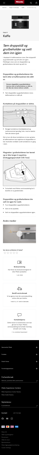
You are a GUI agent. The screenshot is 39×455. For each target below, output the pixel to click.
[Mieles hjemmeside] (19, 3)
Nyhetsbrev (6, 402)
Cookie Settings (6, 447)
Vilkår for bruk (5, 440)
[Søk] (31, 3)
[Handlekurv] (36, 3)
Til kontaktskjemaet (20, 332)
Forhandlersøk (7, 377)
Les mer (19, 275)
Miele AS (4, 432)
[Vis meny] (4, 3)
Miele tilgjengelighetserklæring (10, 445)
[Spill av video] (19, 234)
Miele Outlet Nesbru (7, 395)
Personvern (4, 437)
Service (4, 7)
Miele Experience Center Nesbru (11, 392)
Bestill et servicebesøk (19, 301)
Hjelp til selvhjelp (14, 7)
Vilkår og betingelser (7, 434)
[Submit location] (37, 381)
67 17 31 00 (17, 413)
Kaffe (23, 7)
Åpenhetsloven (5, 442)
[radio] (5, 253)
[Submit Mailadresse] (37, 406)
